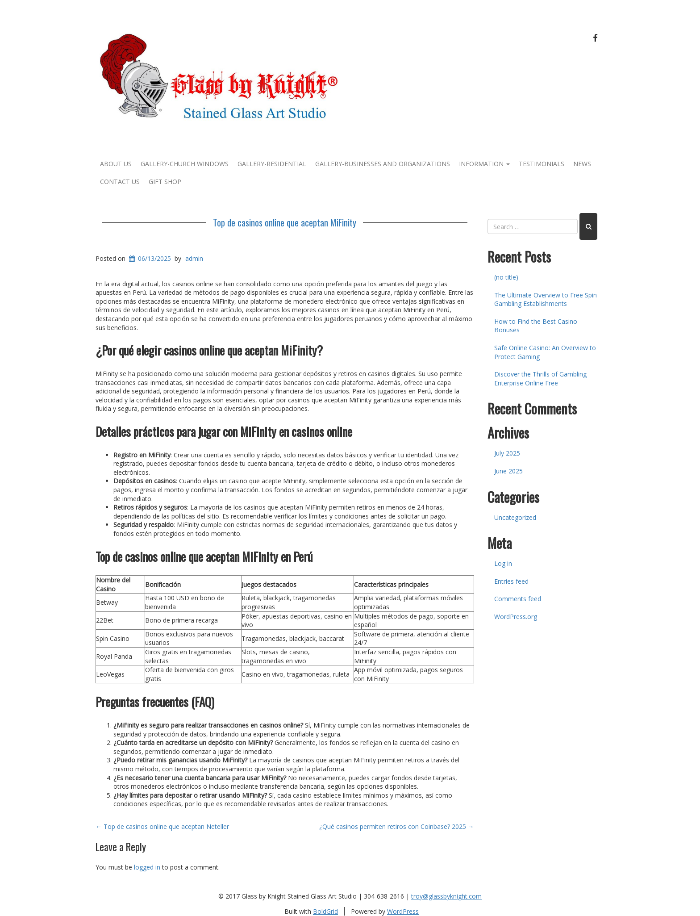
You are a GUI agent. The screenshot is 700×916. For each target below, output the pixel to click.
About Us (116, 163)
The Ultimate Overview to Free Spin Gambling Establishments (545, 299)
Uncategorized (515, 517)
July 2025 (507, 453)
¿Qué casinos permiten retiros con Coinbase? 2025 (396, 826)
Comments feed (517, 598)
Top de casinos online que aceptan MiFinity (284, 222)
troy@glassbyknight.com (446, 896)
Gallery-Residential (272, 163)
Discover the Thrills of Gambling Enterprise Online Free (540, 378)
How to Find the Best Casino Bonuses (535, 326)
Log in (503, 563)
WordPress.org (515, 616)
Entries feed (511, 581)
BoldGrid (325, 911)
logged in (147, 867)
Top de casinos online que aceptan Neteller (162, 826)
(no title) (506, 277)
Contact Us (120, 181)
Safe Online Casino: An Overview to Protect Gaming (545, 352)
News (582, 163)
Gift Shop (165, 181)
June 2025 (508, 471)
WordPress (403, 911)
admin (194, 258)
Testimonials (541, 163)
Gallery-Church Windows (185, 163)
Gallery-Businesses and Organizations (382, 163)
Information (484, 163)
